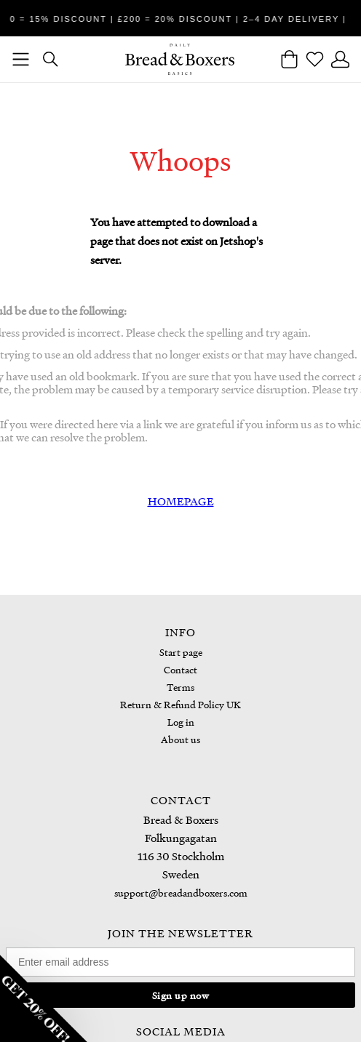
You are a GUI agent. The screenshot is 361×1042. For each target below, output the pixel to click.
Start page (180, 652)
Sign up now (181, 995)
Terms (180, 687)
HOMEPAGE (181, 501)
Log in (180, 722)
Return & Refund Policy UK (180, 704)
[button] (43, 998)
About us (180, 739)
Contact (180, 669)
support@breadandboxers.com (180, 892)
